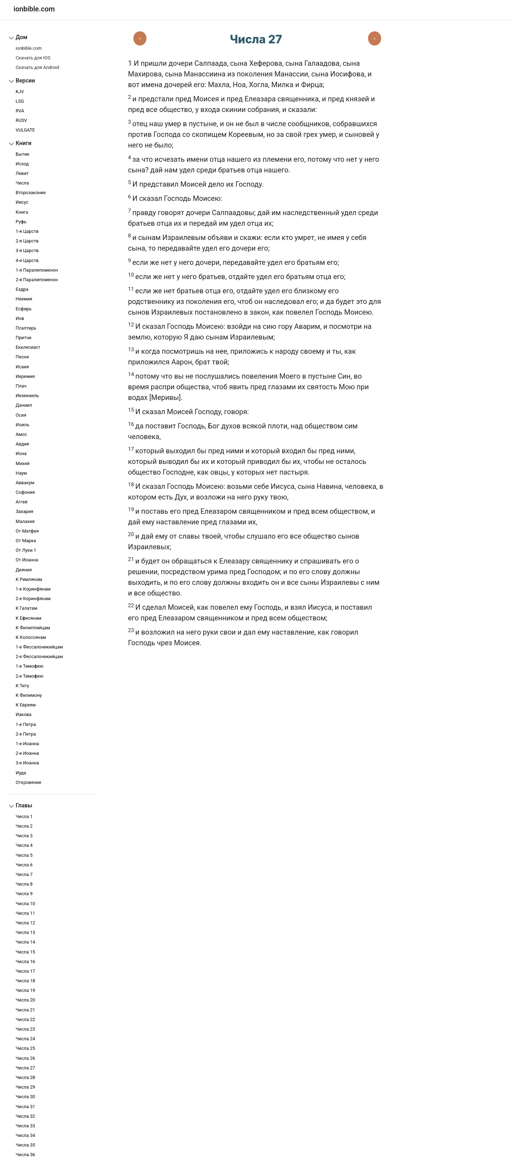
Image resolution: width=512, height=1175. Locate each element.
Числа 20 (25, 1000)
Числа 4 (24, 845)
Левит (22, 173)
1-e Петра (26, 724)
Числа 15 (25, 952)
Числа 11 (25, 913)
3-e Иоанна (27, 762)
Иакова (23, 714)
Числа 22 (25, 1019)
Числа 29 (25, 1087)
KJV (20, 91)
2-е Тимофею (29, 676)
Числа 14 (25, 942)
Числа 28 (25, 1077)
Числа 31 (25, 1106)
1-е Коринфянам (33, 589)
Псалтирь (26, 328)
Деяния (24, 569)
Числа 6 (24, 864)
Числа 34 (25, 1135)
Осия (21, 415)
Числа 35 (25, 1145)
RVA (20, 110)
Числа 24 (25, 1038)
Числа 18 (25, 980)
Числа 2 (24, 826)
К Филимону (29, 695)
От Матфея (27, 531)
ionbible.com (29, 48)
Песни (22, 356)
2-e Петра (26, 734)
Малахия (25, 521)
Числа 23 (25, 1029)
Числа (22, 183)
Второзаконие (31, 192)
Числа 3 (24, 835)
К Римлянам (29, 579)
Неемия (24, 298)
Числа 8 (24, 884)
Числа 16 (25, 961)
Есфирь (24, 308)
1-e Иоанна (27, 743)
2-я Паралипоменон (37, 279)
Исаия (22, 366)
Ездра (22, 289)
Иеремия (25, 376)
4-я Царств (27, 260)
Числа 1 (24, 816)
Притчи (23, 337)
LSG (20, 101)
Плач (21, 386)
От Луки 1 (26, 550)
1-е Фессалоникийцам (39, 647)
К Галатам (26, 608)
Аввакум (25, 482)
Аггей (21, 501)
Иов (20, 318)
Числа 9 (24, 893)
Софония (25, 492)
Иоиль (22, 424)
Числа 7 (24, 874)
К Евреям (26, 704)
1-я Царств (27, 231)
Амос (21, 434)
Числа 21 (25, 1010)
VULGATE (25, 130)
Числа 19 (25, 990)
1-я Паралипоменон (37, 270)
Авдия (22, 444)
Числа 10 (25, 903)
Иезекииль (27, 395)
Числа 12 (25, 922)
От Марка (26, 540)
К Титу (22, 685)
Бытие (22, 154)
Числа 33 (25, 1125)
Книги (23, 143)
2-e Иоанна (27, 753)
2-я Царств (27, 241)
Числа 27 (25, 1067)
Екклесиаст (28, 347)
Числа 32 (25, 1116)
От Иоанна (27, 559)
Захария (24, 511)
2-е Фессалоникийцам (39, 656)
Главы (24, 805)
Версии (25, 80)
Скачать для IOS (33, 57)
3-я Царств (27, 250)
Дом (21, 37)
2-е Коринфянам (33, 598)
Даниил (24, 405)
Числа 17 (25, 971)
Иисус (22, 202)
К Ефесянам (28, 618)
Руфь (21, 221)
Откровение (28, 782)
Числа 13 (25, 932)
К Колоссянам (31, 637)
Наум (21, 473)
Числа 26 (25, 1058)
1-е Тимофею (29, 666)
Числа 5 (24, 855)
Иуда (21, 772)
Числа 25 (25, 1048)
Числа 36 (25, 1154)
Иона (21, 453)
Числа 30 (25, 1096)
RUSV (21, 120)
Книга (22, 212)
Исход (22, 163)
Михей (23, 463)
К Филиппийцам (33, 627)
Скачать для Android (37, 67)
